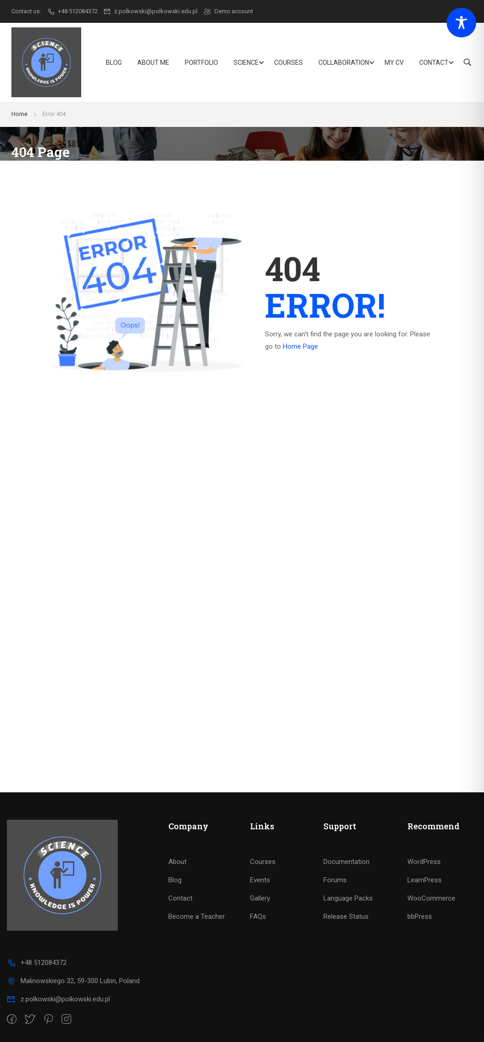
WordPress (424, 862)
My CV (394, 62)
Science (246, 62)
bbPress (419, 916)
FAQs (258, 916)
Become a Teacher (196, 916)
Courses (288, 62)
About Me (153, 62)
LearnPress (424, 880)
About (177, 862)
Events (260, 880)
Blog (114, 62)
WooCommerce (431, 898)
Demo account (228, 11)
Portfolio (201, 62)
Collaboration (343, 62)
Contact (433, 62)
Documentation (346, 862)
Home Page (300, 346)
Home (19, 113)
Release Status (346, 916)
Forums (335, 880)
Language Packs (348, 898)
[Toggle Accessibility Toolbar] (461, 22)
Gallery (260, 898)
